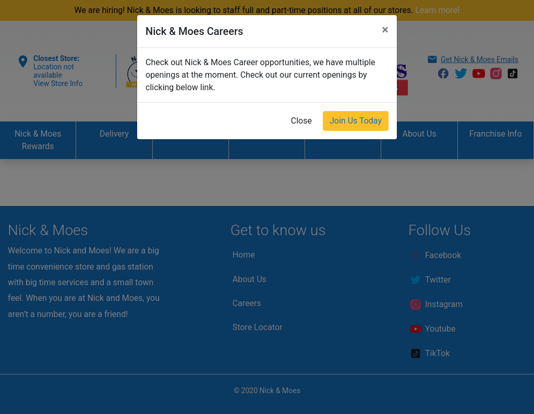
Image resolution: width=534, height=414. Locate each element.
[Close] (385, 29)
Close (301, 121)
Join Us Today (356, 121)
